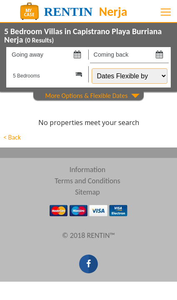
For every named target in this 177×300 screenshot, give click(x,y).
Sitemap (87, 192)
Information (88, 169)
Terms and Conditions (87, 180)
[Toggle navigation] (166, 12)
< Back (12, 137)
